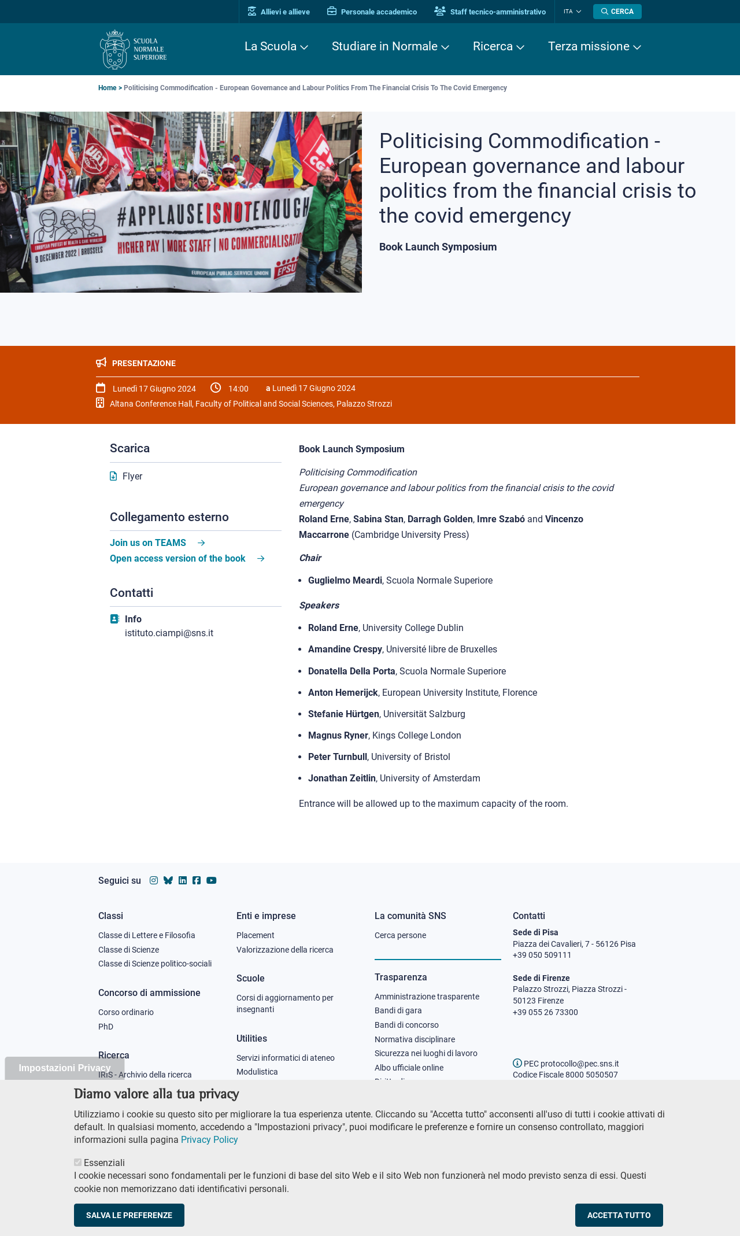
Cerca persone (400, 935)
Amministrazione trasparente (427, 996)
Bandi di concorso (407, 1025)
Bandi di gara (398, 1010)
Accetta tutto (619, 1221)
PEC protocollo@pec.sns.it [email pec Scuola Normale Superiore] (566, 1063)
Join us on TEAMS (148, 542)
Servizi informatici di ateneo (285, 1057)
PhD (105, 1026)
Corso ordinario (126, 1012)
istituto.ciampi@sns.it (169, 633)
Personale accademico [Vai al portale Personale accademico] (372, 12)
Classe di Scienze (128, 949)
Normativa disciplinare (415, 1039)
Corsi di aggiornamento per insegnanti (285, 1003)
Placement (255, 935)
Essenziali (104, 1168)
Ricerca (493, 46)
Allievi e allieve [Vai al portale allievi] (279, 12)
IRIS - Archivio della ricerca (145, 1074)
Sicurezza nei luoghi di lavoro (426, 1053)
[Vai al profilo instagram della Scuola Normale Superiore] (154, 880)
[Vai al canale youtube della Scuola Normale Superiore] (211, 880)
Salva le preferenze (129, 1221)
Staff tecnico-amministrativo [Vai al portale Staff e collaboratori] (490, 12)
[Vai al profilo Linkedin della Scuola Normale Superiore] (183, 880)
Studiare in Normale (385, 46)
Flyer (132, 476)
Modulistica (257, 1071)
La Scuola (271, 46)
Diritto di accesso (405, 1081)
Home (107, 88)
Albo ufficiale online (409, 1067)
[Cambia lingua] (577, 12)
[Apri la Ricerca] (617, 11)
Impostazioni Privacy (64, 1074)
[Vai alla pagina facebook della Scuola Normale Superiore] (197, 880)
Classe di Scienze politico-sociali (155, 963)
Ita (568, 11)
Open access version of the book (178, 558)
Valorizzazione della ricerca (285, 949)
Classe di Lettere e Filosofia (146, 935)
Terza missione (589, 46)
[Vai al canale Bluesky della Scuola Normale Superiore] (168, 880)
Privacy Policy (209, 1145)
